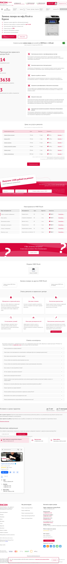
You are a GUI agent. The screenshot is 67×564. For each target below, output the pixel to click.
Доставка (33, 9)
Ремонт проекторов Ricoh (27, 513)
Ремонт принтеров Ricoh (27, 507)
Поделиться (44, 546)
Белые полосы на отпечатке (27, 232)
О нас (25, 9)
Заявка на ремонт (48, 9)
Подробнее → (61, 214)
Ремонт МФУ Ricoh (26, 510)
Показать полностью (4, 421)
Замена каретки (7, 142)
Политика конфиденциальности (33, 555)
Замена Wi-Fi (7, 139)
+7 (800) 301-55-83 (31, 3)
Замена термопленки (9, 154)
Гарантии (37, 9)
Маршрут (4, 472)
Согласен (54, 560)
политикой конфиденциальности (18, 193)
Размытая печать (25, 224)
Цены (21, 9)
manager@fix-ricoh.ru (48, 522)
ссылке (6, 541)
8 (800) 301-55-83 (47, 516)
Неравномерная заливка (27, 228)
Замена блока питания (9, 135)
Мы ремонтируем (5, 9)
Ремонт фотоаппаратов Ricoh (28, 515)
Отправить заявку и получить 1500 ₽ (40, 191)
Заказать (60, 135)
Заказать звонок (33, 252)
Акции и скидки (41, 9)
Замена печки (7, 150)
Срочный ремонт (15, 9)
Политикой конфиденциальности (26, 436)
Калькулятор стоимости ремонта (7, 534)
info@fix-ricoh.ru (47, 519)
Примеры (2, 516)
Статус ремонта (63, 9)
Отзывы (28, 9)
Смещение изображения (27, 217)
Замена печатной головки (10, 146)
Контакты (55, 9)
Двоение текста (25, 221)
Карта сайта (2, 544)
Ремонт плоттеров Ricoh (27, 518)
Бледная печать (25, 214)
